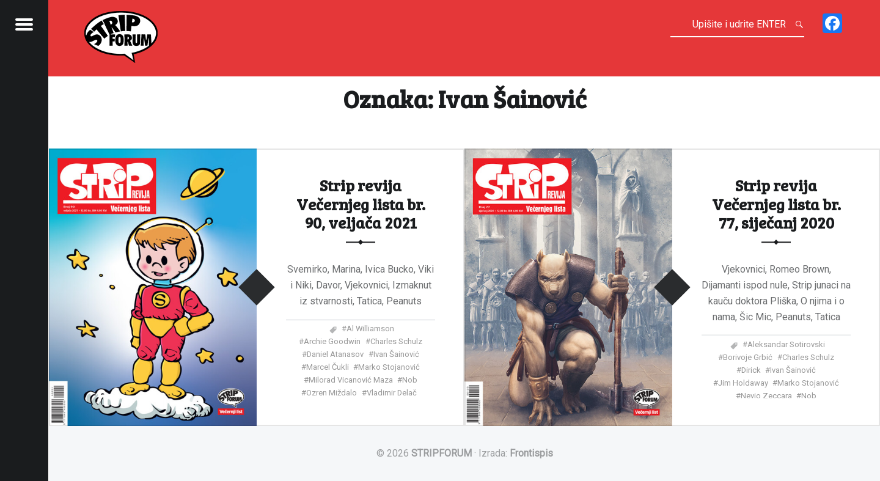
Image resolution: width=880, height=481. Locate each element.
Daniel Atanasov (335, 354)
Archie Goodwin (332, 342)
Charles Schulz (396, 342)
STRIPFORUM (441, 453)
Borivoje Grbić (747, 357)
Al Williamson (370, 329)
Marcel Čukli (327, 367)
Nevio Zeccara (766, 396)
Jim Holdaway (743, 383)
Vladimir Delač (392, 393)
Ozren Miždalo (331, 393)
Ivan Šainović (396, 354)
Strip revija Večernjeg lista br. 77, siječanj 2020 (776, 204)
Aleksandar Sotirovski (786, 345)
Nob (409, 380)
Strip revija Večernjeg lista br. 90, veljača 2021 (360, 204)
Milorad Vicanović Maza (351, 380)
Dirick (751, 370)
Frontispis (531, 453)
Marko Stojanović (389, 367)
